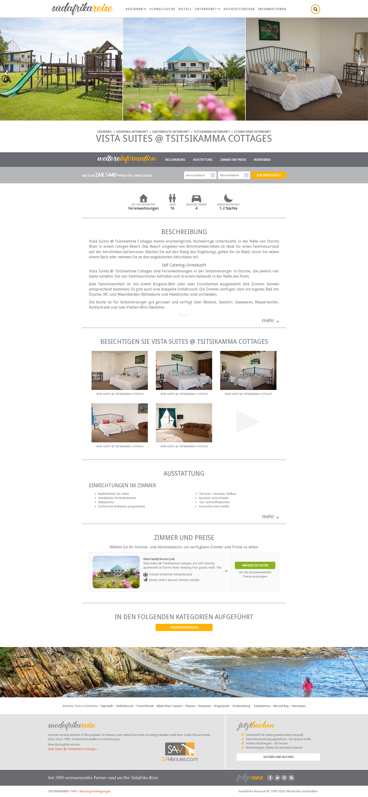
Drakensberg (241, 706)
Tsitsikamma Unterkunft (211, 131)
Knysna (190, 706)
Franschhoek (145, 706)
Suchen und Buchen (278, 757)
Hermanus (299, 706)
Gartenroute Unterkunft (171, 131)
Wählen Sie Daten (255, 565)
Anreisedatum (213, 175)
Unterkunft (207, 9)
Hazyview (204, 706)
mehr (268, 320)
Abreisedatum (246, 175)
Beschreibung (175, 159)
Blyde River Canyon (169, 706)
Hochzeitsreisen (239, 9)
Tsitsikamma (261, 706)
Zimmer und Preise (233, 159)
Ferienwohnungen (184, 627)
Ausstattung (202, 159)
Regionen (136, 9)
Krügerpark (221, 706)
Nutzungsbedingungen (95, 791)
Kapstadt (107, 706)
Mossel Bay (281, 706)
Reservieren (262, 159)
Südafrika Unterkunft (132, 131)
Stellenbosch (124, 706)
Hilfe (74, 791)
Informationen (272, 9)
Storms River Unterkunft (252, 131)
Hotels (185, 9)
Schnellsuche (162, 9)
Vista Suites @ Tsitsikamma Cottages (72, 749)
